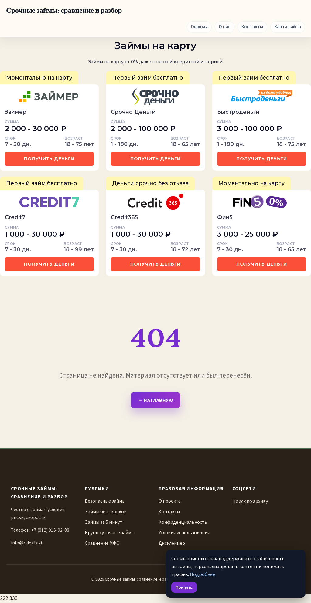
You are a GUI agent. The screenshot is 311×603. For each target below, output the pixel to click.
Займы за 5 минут (103, 522)
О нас (225, 26)
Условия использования (184, 532)
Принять (184, 587)
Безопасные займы (105, 501)
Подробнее (202, 574)
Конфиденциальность (183, 522)
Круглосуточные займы (110, 532)
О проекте (170, 501)
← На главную (155, 400)
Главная (199, 26)
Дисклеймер (172, 543)
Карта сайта (287, 26)
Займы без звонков (106, 511)
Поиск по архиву (250, 501)
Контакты (252, 26)
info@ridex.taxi (26, 543)
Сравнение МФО (102, 543)
